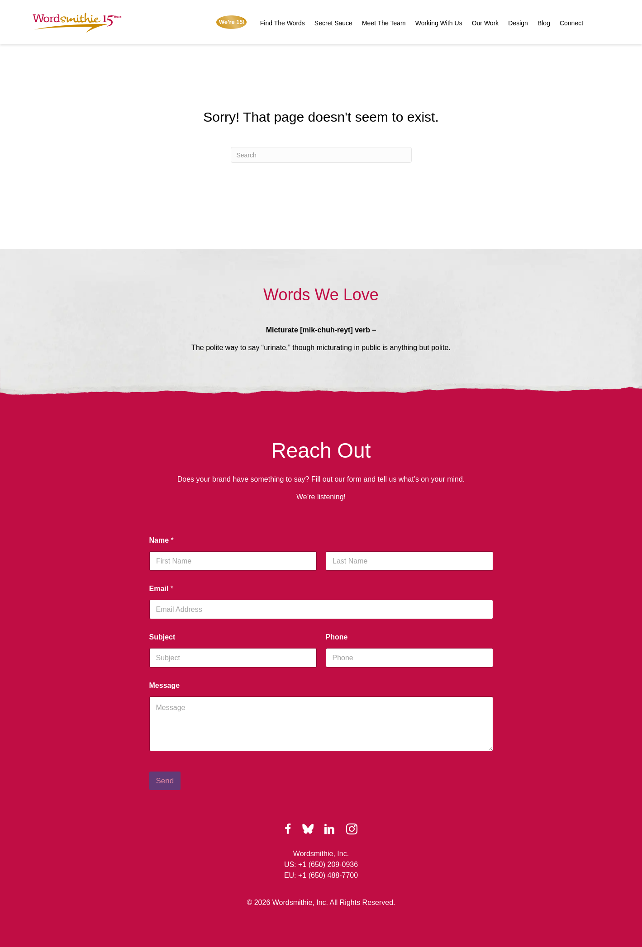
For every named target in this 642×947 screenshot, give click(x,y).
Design (518, 23)
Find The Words (282, 23)
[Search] (321, 155)
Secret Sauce (333, 23)
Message (164, 685)
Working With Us (438, 23)
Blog (543, 23)
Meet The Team (384, 23)
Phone (337, 637)
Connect (571, 23)
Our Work (485, 23)
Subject (162, 637)
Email (161, 588)
